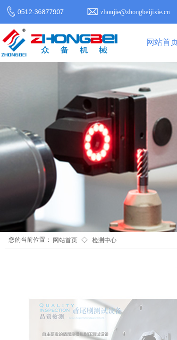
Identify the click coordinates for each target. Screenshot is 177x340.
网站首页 (65, 240)
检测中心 (104, 240)
